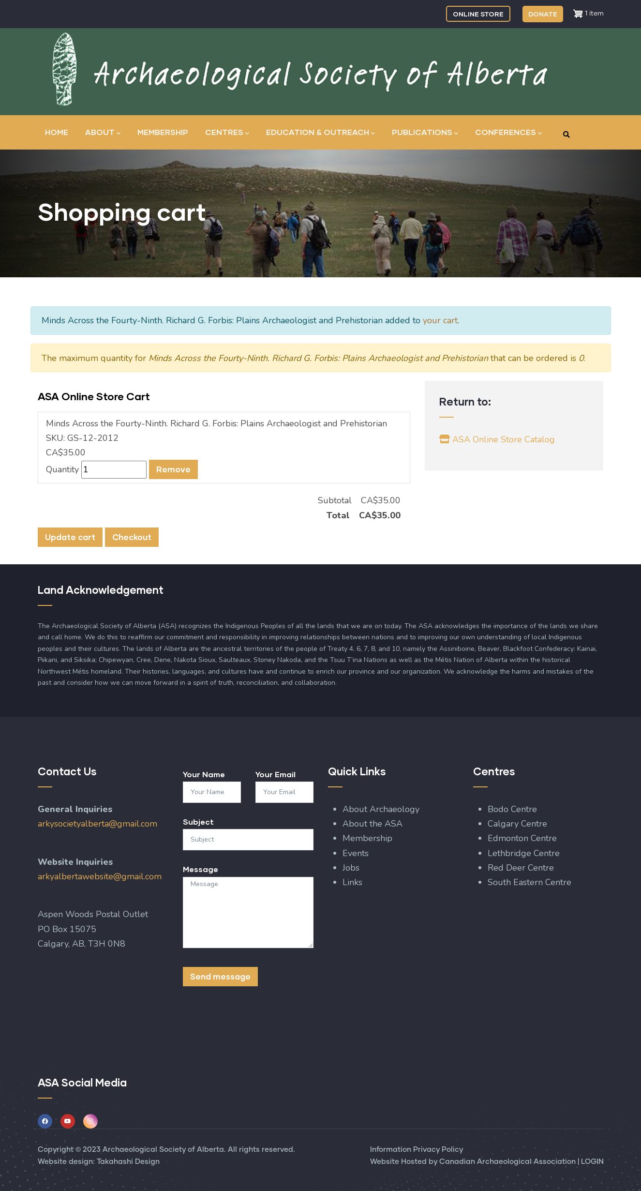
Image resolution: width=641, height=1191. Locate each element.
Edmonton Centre (522, 838)
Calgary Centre (519, 823)
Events (356, 853)
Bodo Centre (512, 809)
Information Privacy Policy (416, 1149)
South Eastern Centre (531, 882)
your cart (440, 320)
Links (352, 882)
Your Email (275, 774)
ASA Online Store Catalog (497, 439)
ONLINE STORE (478, 14)
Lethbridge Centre (525, 853)
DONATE (542, 14)
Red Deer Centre (522, 868)
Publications (425, 132)
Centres (227, 132)
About (102, 132)
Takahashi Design (128, 1161)
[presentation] (256, 1022)
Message (200, 869)
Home (56, 131)
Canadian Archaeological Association (507, 1161)
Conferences (508, 132)
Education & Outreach (320, 132)
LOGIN (592, 1161)
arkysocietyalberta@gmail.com (97, 823)
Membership (162, 131)
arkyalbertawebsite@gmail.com (100, 876)
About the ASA (372, 823)
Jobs (351, 868)
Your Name (204, 774)
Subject (198, 821)
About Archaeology (381, 809)
